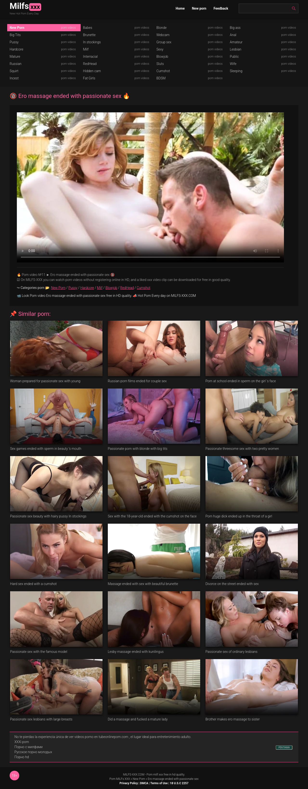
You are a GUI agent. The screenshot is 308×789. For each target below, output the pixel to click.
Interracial (90, 56)
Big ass (235, 28)
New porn (199, 8)
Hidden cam (92, 71)
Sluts (160, 64)
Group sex (163, 42)
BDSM (161, 78)
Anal (233, 35)
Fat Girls (89, 78)
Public (234, 56)
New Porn (17, 28)
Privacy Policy (129, 783)
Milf (86, 49)
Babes (87, 28)
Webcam (162, 35)
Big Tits (15, 35)
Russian (15, 64)
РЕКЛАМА (284, 747)
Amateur (236, 42)
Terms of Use (159, 783)
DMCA (144, 783)
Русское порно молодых (33, 752)
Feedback (220, 8)
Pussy (14, 42)
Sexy (159, 49)
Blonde (161, 28)
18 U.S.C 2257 (179, 783)
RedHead (89, 64)
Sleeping (236, 71)
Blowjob (162, 56)
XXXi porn (21, 742)
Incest (14, 78)
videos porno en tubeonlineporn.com (101, 737)
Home (180, 8)
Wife (233, 64)
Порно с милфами (28, 747)
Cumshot (163, 71)
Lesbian (235, 49)
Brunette (89, 35)
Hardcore (16, 49)
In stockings (92, 42)
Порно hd (21, 757)
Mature (15, 56)
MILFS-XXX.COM (133, 774)
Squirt (14, 71)
